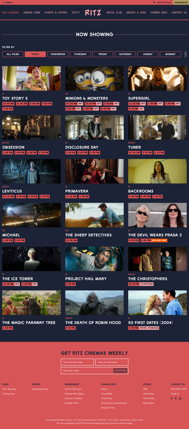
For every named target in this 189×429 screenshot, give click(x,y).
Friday (103, 54)
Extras (147, 384)
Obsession (13, 147)
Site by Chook (137, 419)
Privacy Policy (125, 419)
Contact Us (179, 12)
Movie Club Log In (73, 389)
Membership (72, 384)
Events (36, 384)
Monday (170, 54)
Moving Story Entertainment (114, 403)
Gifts (75, 12)
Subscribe (120, 370)
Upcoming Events (40, 389)
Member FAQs (72, 403)
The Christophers (147, 279)
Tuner (134, 147)
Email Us (175, 393)
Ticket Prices (106, 398)
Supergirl (139, 98)
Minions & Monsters (86, 98)
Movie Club (114, 12)
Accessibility (106, 393)
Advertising (148, 393)
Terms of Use (113, 419)
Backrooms (140, 191)
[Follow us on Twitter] (175, 398)
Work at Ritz (148, 398)
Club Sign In (181, 2)
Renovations (148, 403)
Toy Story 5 (15, 98)
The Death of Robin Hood (93, 323)
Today (35, 54)
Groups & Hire (136, 12)
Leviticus (12, 191)
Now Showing (10, 12)
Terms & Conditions (74, 398)
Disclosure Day (81, 147)
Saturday (125, 54)
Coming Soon (31, 12)
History (104, 389)
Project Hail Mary (86, 279)
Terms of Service (120, 423)
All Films (13, 54)
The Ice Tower (17, 279)
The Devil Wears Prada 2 (155, 235)
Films (5, 384)
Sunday (148, 54)
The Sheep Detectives (88, 235)
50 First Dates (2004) (150, 323)
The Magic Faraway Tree (29, 323)
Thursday (80, 54)
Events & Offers (56, 12)
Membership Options (75, 393)
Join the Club (164, 2)
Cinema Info (159, 12)
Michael (11, 235)
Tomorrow (58, 54)
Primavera (76, 191)
